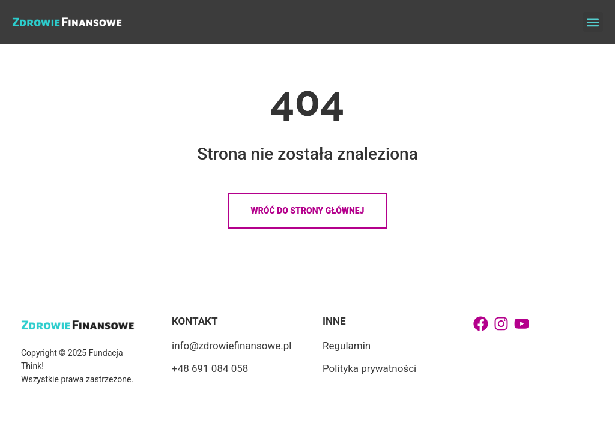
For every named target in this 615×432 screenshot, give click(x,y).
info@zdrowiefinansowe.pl (231, 346)
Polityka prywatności (369, 368)
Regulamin (347, 346)
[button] (593, 22)
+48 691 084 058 (210, 368)
